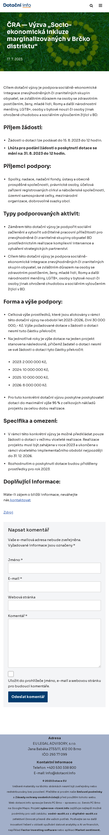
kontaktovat (20, 500)
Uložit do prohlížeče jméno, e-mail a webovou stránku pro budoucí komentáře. (54, 683)
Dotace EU (59, 780)
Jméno (15, 560)
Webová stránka (21, 597)
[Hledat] (91, 5)
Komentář (17, 616)
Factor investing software (39, 830)
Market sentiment (87, 830)
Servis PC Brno (53, 802)
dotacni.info (23, 802)
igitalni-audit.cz (85, 813)
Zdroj (8, 512)
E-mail (15, 578)
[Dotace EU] (17, 5)
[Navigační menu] (100, 5)
